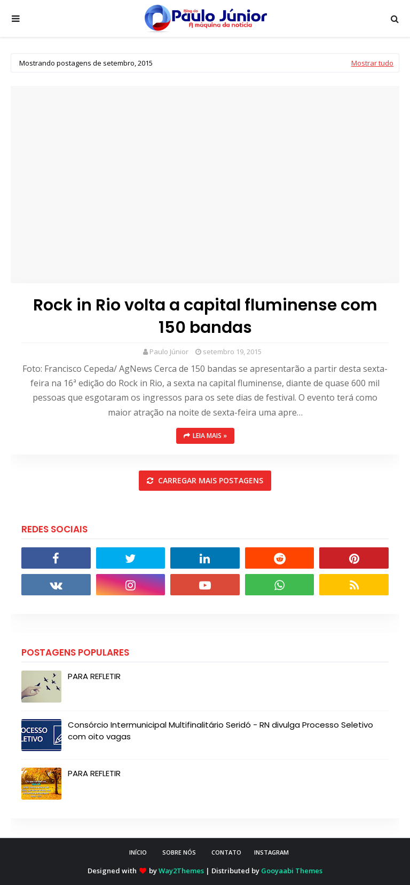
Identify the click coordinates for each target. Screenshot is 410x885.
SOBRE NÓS (179, 852)
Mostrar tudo (372, 63)
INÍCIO (138, 852)
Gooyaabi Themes (291, 870)
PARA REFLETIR (94, 676)
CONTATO (226, 852)
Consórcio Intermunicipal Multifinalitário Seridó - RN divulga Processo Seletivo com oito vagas (220, 731)
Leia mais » (210, 435)
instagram (271, 852)
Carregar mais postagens (209, 480)
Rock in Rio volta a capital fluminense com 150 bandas (205, 316)
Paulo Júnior (168, 351)
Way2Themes (181, 870)
